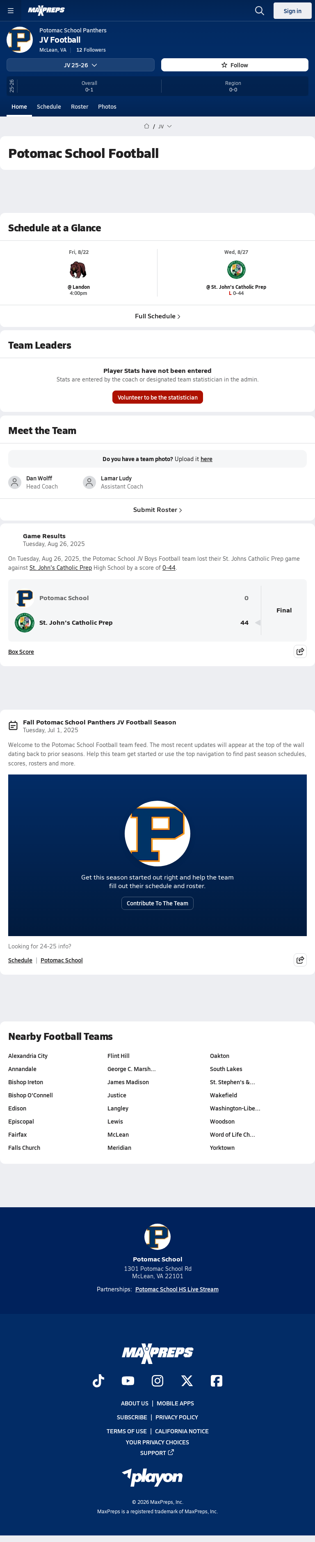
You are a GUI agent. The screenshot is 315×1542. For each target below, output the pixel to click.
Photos (107, 106)
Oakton (219, 1055)
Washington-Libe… (235, 1108)
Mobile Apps (175, 1403)
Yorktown (222, 1147)
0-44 (169, 567)
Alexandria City (28, 1055)
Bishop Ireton (25, 1082)
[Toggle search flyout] (259, 10)
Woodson (222, 1121)
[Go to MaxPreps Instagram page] (157, 1381)
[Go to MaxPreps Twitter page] (187, 1381)
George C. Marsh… (131, 1069)
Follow (234, 65)
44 (244, 622)
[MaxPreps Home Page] (147, 126)
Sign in (292, 11)
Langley (117, 1108)
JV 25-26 (80, 65)
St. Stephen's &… (232, 1082)
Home (19, 106)
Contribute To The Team (157, 903)
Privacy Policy (176, 1417)
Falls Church (24, 1147)
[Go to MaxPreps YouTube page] (128, 1381)
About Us (134, 1403)
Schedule (49, 106)
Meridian (119, 1147)
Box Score (21, 651)
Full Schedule (157, 315)
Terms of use (127, 1431)
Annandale (22, 1069)
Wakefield (223, 1095)
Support (157, 1452)
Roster (79, 106)
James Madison (128, 1082)
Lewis (115, 1121)
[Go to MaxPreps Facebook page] (216, 1381)
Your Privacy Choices (157, 1441)
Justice (116, 1095)
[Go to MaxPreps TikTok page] (98, 1381)
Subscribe (132, 1417)
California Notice (182, 1431)
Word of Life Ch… (232, 1134)
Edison (17, 1108)
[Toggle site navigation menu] (10, 10)
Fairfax (17, 1134)
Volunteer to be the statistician (158, 397)
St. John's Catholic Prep (61, 567)
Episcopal (21, 1121)
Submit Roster (157, 509)
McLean (118, 1134)
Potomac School (52, 598)
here (206, 458)
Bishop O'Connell (30, 1095)
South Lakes (226, 1069)
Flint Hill (118, 1055)
